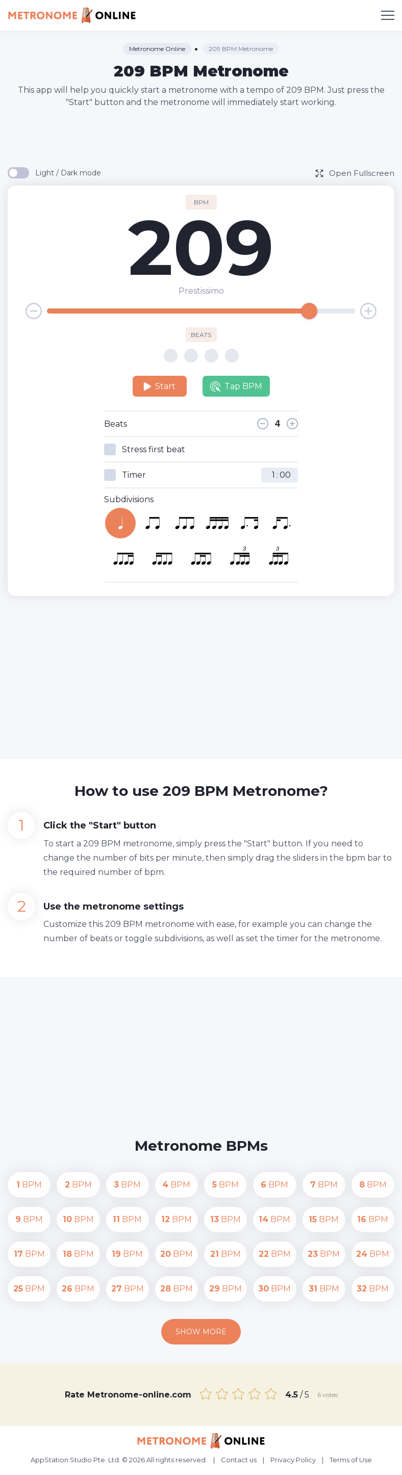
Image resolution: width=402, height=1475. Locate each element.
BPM (29, 1184)
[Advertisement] (201, 137)
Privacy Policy (293, 1460)
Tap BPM (236, 386)
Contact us (239, 1460)
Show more (201, 1331)
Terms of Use (351, 1460)
